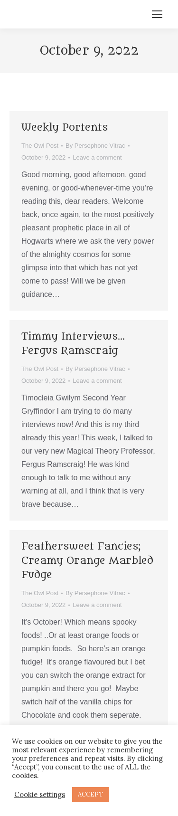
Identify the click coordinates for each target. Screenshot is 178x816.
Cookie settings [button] (39, 794)
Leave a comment (97, 157)
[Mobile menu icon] (157, 14)
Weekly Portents (64, 127)
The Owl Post (39, 145)
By (95, 145)
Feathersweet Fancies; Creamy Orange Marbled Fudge (87, 561)
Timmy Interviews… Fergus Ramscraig (73, 344)
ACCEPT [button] (90, 794)
